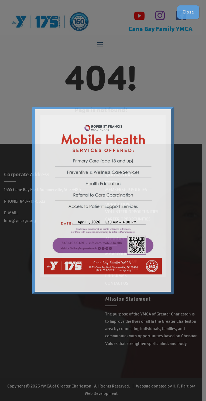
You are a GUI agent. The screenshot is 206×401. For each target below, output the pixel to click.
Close (188, 12)
